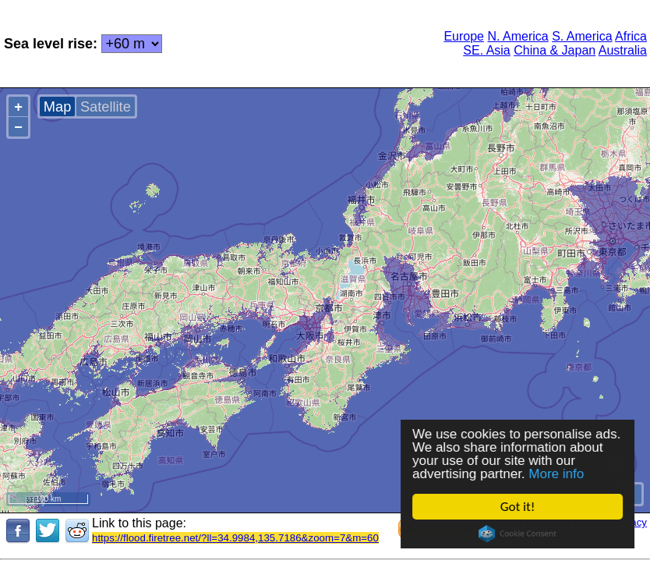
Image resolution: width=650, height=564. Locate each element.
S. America (582, 36)
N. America (517, 36)
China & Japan (554, 50)
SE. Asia (486, 50)
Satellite (105, 106)
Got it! (517, 506)
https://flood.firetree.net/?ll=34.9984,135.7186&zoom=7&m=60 (235, 538)
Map (57, 106)
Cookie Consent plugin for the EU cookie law (517, 533)
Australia (623, 50)
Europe (463, 36)
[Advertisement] (294, 42)
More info (557, 473)
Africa (631, 36)
